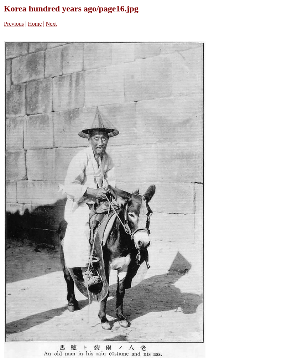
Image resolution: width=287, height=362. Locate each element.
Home (35, 24)
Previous (14, 24)
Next (51, 24)
